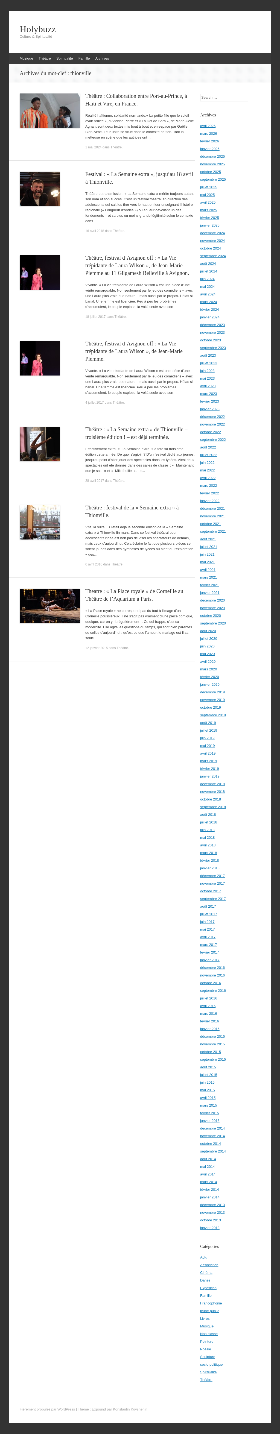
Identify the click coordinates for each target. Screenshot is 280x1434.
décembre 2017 (212, 876)
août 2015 (208, 1067)
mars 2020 (208, 669)
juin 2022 (207, 463)
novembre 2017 (212, 883)
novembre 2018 (212, 792)
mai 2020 (207, 654)
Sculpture (207, 1357)
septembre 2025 (213, 179)
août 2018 (208, 815)
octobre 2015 (210, 1052)
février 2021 (209, 585)
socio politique (211, 1364)
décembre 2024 (212, 233)
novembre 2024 (212, 241)
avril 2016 (207, 1006)
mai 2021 (207, 562)
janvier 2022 (210, 501)
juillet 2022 (208, 455)
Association (209, 1265)
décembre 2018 (212, 784)
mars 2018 (208, 853)
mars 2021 (208, 577)
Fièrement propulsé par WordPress (47, 1409)
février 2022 (209, 493)
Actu (203, 1257)
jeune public (209, 1311)
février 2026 (209, 141)
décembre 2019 (212, 692)
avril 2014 (207, 1174)
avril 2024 (207, 294)
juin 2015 (207, 1082)
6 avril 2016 (93, 564)
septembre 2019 (213, 715)
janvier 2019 (210, 776)
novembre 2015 (212, 1044)
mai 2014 (207, 1167)
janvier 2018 (210, 868)
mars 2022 (208, 485)
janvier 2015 (210, 1121)
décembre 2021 (212, 508)
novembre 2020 (212, 608)
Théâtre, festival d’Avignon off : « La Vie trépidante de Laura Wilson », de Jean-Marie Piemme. (134, 351)
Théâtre (45, 58)
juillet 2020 (208, 639)
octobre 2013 (210, 1220)
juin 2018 (207, 830)
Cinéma (206, 1273)
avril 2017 (207, 937)
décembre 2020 (212, 600)
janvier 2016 (210, 1029)
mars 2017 (208, 945)
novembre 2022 (212, 424)
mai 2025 (207, 195)
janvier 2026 (210, 149)
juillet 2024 (208, 271)
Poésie (205, 1349)
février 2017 (209, 952)
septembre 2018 (213, 807)
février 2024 (209, 309)
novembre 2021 (212, 516)
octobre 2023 (210, 340)
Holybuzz (38, 29)
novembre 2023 (212, 332)
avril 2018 (207, 845)
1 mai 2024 (93, 147)
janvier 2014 (210, 1197)
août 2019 (208, 723)
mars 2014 (208, 1182)
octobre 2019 (210, 707)
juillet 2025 (208, 187)
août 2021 (208, 539)
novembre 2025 (212, 164)
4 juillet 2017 (94, 402)
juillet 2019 (208, 730)
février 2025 (209, 218)
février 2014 (209, 1189)
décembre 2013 (212, 1205)
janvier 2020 (210, 684)
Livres (205, 1318)
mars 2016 (208, 1013)
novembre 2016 (212, 975)
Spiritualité (64, 58)
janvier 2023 (210, 409)
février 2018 (209, 860)
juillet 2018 (208, 822)
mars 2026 (208, 133)
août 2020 (208, 631)
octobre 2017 (210, 891)
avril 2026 (207, 126)
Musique (26, 58)
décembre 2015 (212, 1036)
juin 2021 (207, 554)
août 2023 (208, 355)
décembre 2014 (212, 1128)
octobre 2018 (210, 799)
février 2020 (209, 677)
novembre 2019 (212, 700)
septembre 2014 (213, 1151)
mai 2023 (207, 378)
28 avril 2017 (94, 481)
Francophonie (211, 1303)
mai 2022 (207, 470)
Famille (84, 58)
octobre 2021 (210, 524)
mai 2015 (207, 1090)
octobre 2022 (210, 432)
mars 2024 (208, 302)
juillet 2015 (208, 1075)
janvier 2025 (210, 225)
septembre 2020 (213, 623)
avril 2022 (207, 478)
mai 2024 (207, 287)
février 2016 (209, 1021)
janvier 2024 (210, 317)
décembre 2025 (212, 156)
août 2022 (208, 447)
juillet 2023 (208, 363)
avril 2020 (207, 661)
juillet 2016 (208, 998)
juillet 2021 (208, 547)
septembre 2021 (213, 531)
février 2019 (209, 769)
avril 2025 (207, 202)
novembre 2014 (212, 1136)
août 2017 (208, 906)
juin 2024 (207, 279)
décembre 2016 (212, 968)
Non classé (209, 1334)
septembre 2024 (213, 256)
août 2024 (208, 264)
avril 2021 (207, 570)
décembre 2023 (212, 325)
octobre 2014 (210, 1144)
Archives (102, 58)
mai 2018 (207, 837)
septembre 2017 (213, 899)
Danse (205, 1280)
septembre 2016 (213, 991)
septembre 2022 (213, 440)
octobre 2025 (210, 172)
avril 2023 (207, 386)
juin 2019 (207, 738)
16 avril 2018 (94, 231)
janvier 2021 (210, 593)
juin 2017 (207, 922)
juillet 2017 (208, 914)
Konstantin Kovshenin (130, 1409)
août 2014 (208, 1159)
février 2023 (209, 401)
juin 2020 (207, 646)
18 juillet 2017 (95, 317)
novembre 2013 (212, 1212)
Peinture (206, 1341)
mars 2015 (208, 1105)
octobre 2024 (210, 248)
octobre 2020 (210, 616)
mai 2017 (207, 929)
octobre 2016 (210, 983)
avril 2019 (207, 753)
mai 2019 (207, 746)
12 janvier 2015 (96, 648)
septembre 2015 (213, 1059)
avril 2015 (207, 1098)
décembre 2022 (212, 417)
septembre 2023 (213, 348)
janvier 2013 (210, 1228)
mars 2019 (208, 761)
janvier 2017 (210, 960)
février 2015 (209, 1113)
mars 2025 (208, 210)
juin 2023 (207, 371)
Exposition (208, 1288)
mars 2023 (208, 394)
